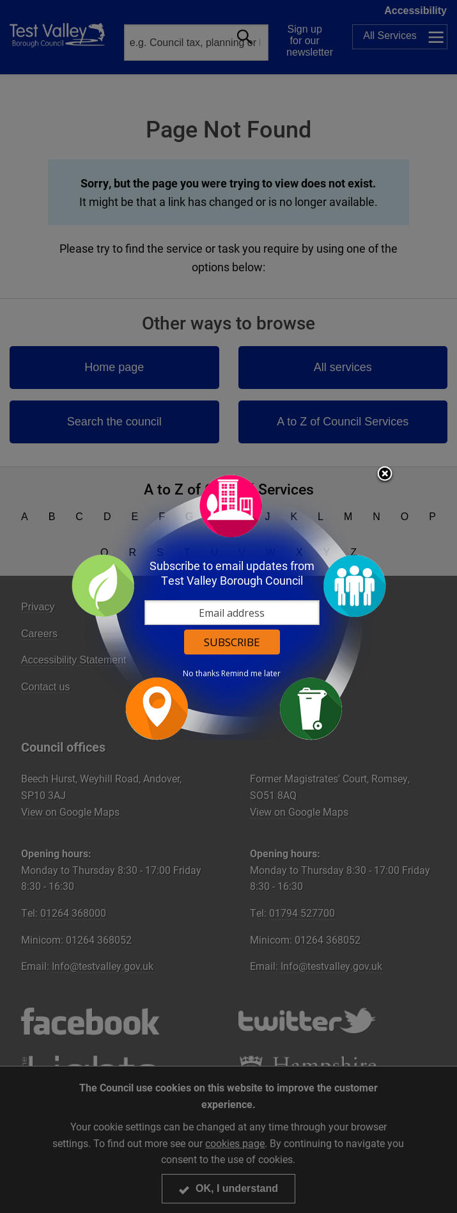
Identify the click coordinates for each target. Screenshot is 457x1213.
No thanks (201, 674)
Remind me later (251, 674)
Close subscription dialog (384, 474)
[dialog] (229, 606)
